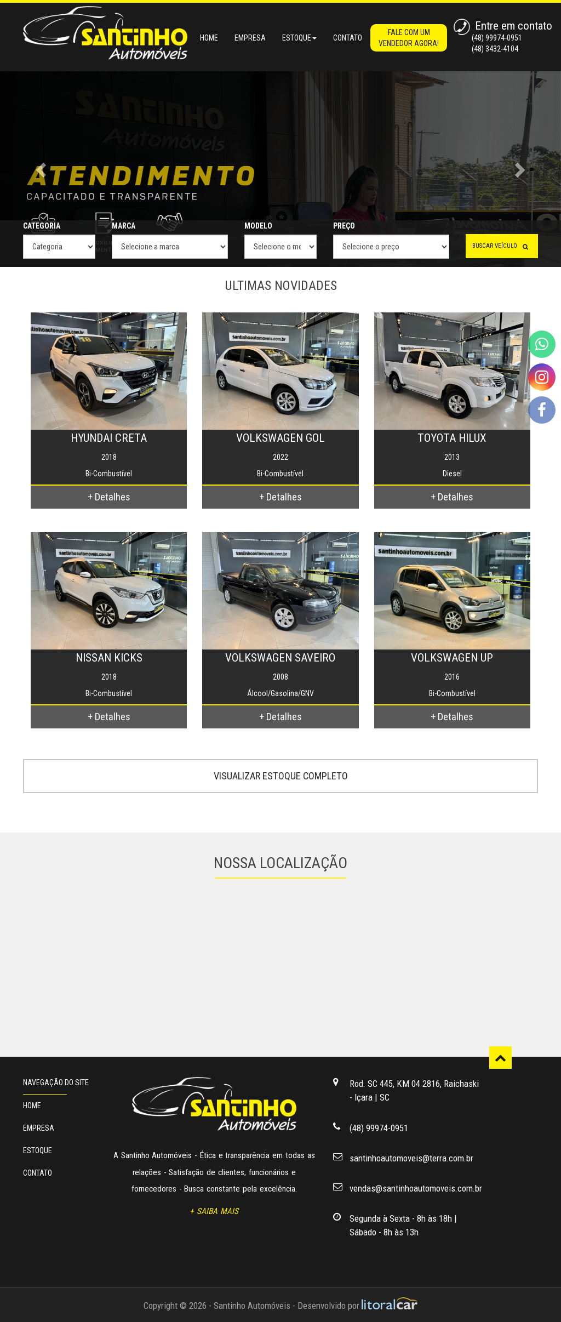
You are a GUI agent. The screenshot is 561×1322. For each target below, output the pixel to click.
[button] (42, 169)
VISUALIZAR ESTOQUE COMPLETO (281, 776)
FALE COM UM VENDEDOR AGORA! (409, 38)
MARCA (123, 225)
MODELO (258, 225)
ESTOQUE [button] (299, 37)
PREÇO (344, 225)
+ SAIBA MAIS (214, 1211)
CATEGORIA (41, 225)
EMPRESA (250, 37)
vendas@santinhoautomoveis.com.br (416, 1188)
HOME (209, 37)
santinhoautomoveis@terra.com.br (411, 1158)
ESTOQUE (37, 1150)
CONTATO (347, 37)
